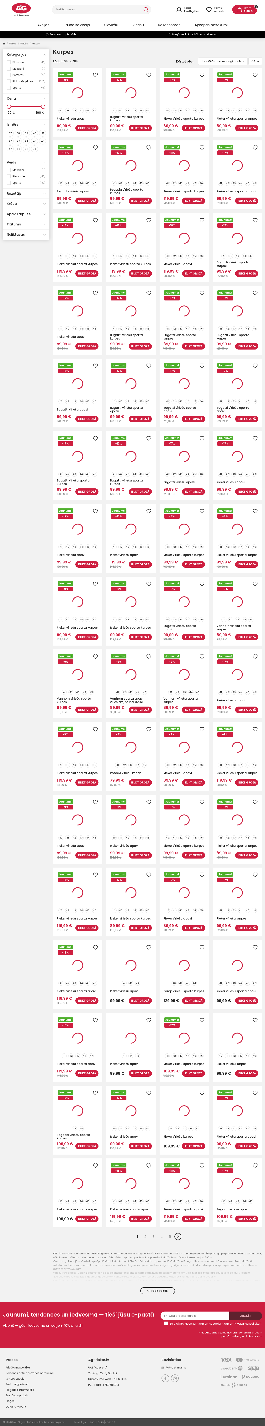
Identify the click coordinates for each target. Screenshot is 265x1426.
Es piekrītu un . (216, 1324)
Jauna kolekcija (77, 25)
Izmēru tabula (15, 1379)
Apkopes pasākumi (211, 25)
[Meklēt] (97, 9)
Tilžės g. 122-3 (97, 1373)
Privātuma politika (18, 1367)
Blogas (10, 1401)
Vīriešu (138, 25)
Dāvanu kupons (16, 1406)
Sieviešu (111, 25)
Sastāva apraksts (17, 1395)
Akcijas (43, 25)
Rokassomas (169, 25)
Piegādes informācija (20, 1390)
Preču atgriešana (17, 1384)
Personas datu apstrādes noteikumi (30, 1373)
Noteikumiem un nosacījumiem (207, 1324)
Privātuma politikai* (248, 1324)
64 (255, 61)
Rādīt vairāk (157, 1291)
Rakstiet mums (174, 1367)
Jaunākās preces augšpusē (223, 61)
